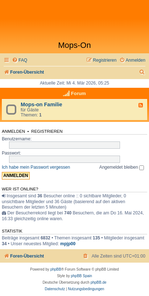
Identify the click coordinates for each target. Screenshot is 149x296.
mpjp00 (67, 243)
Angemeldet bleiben (121, 167)
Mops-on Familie (41, 104)
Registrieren (47, 131)
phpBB (55, 269)
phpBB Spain (81, 276)
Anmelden (13, 131)
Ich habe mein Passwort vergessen (36, 167)
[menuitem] (19, 60)
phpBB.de (99, 282)
